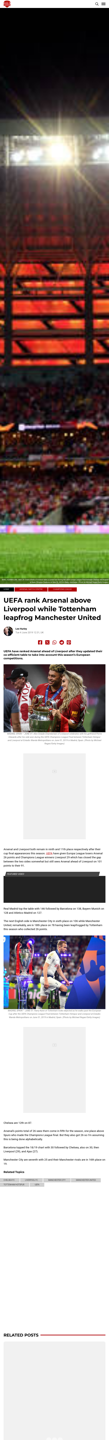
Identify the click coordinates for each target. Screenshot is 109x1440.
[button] (96, 4)
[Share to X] (47, 642)
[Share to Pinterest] (68, 642)
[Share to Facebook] (40, 642)
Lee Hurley (21, 629)
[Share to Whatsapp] (54, 642)
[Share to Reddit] (61, 642)
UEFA (49, 853)
